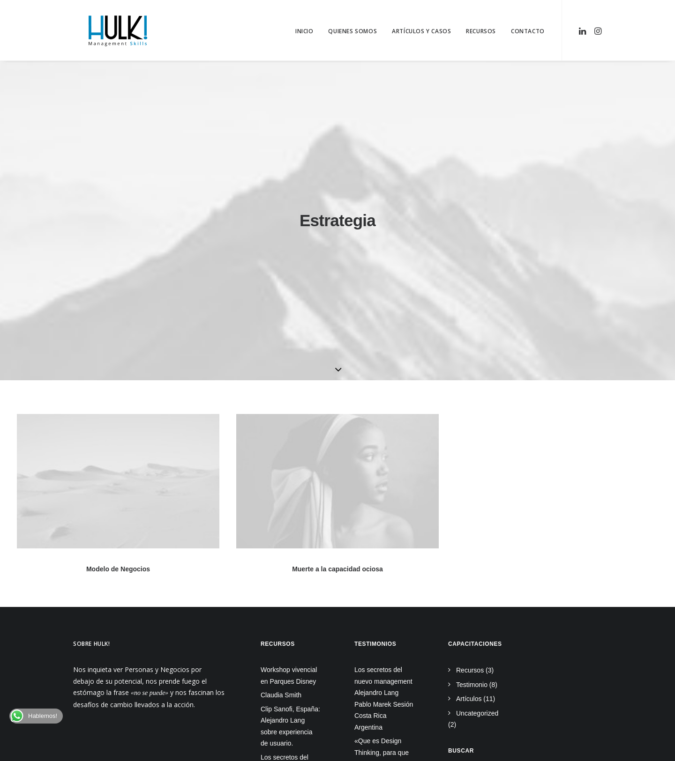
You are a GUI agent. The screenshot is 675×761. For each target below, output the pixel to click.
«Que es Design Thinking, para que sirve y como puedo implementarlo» (382, 546)
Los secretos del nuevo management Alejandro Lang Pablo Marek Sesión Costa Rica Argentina (383, 486)
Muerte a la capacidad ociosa (337, 358)
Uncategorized (477, 501)
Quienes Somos (352, 31)
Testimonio (472, 473)
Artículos (468, 487)
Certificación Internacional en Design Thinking (377, 674)
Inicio (304, 31)
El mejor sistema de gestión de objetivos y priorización (383, 637)
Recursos (481, 31)
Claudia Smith (281, 483)
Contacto (528, 31)
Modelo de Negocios (118, 357)
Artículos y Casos (421, 31)
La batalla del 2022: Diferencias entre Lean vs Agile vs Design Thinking (383, 595)
